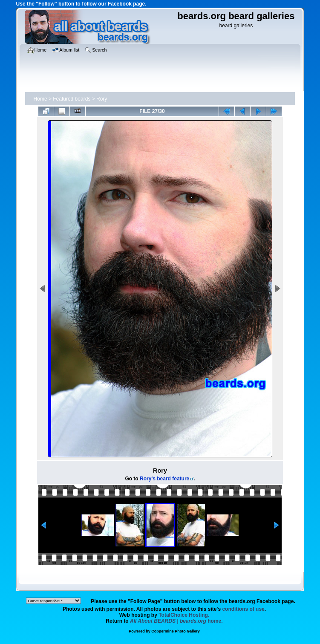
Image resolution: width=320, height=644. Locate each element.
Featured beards (71, 99)
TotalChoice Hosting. (184, 615)
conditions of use (243, 609)
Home (40, 99)
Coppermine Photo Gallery (175, 631)
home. (176, 621)
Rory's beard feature (164, 479)
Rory (101, 99)
